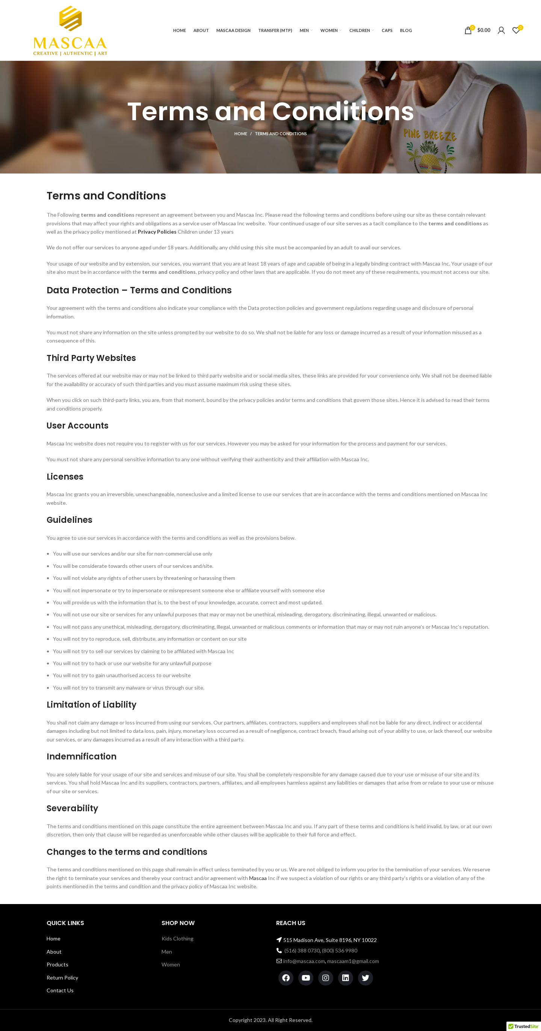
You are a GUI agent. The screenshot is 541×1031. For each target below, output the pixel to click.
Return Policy (62, 977)
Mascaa (258, 878)
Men (167, 951)
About (54, 951)
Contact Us (60, 990)
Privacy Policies (157, 231)
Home (240, 133)
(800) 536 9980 (339, 950)
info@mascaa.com (304, 961)
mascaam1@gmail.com (353, 961)
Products (57, 964)
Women (171, 964)
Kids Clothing (177, 938)
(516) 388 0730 (302, 950)
